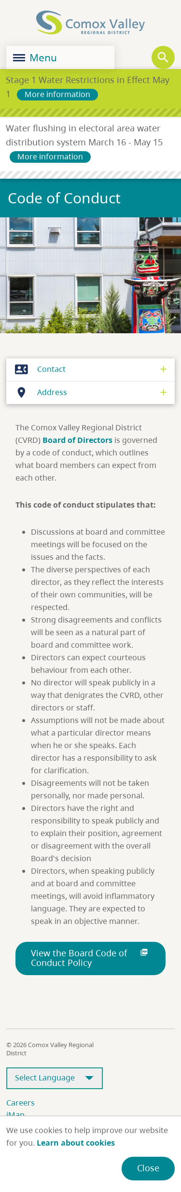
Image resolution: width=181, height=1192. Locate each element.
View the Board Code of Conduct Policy (90, 957)
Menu (35, 57)
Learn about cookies (76, 1142)
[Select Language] (54, 1078)
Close (148, 1168)
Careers (20, 1102)
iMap (15, 1114)
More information (57, 94)
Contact (38, 369)
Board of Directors (77, 440)
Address (38, 392)
